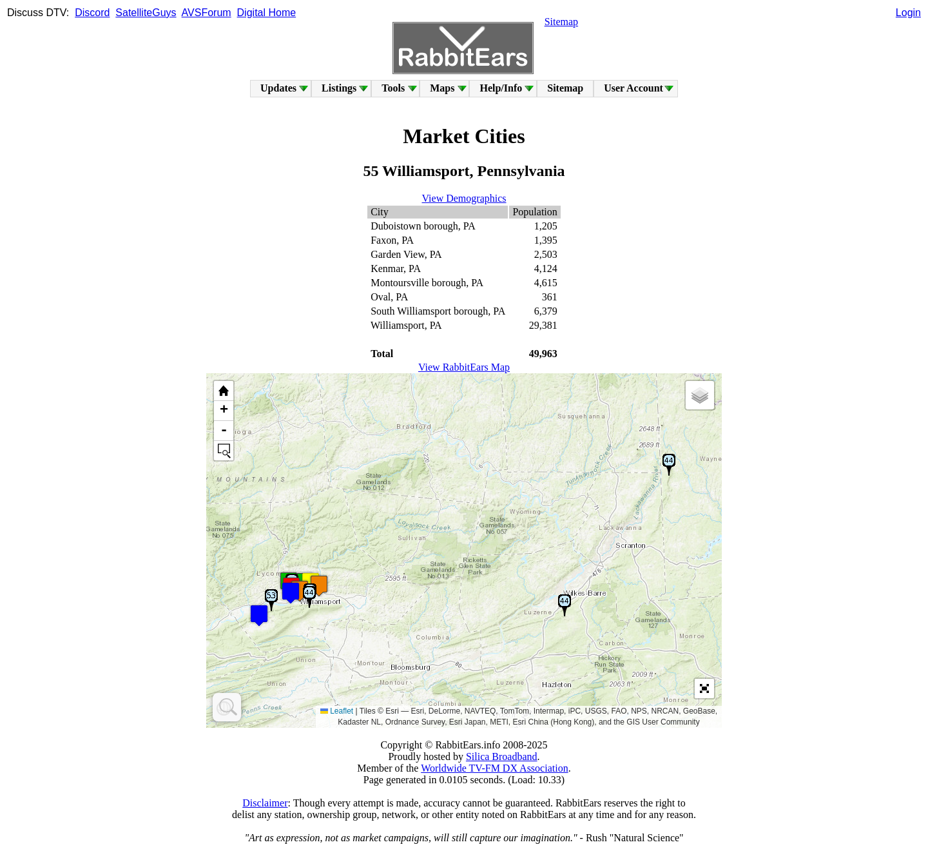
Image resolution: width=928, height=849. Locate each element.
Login (908, 12)
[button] (259, 615)
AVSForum (206, 12)
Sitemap (561, 21)
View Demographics (464, 198)
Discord (92, 12)
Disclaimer (264, 802)
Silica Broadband (501, 756)
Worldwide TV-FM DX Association (494, 768)
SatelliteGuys (145, 12)
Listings (339, 88)
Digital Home (266, 12)
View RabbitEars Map (464, 367)
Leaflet (336, 711)
